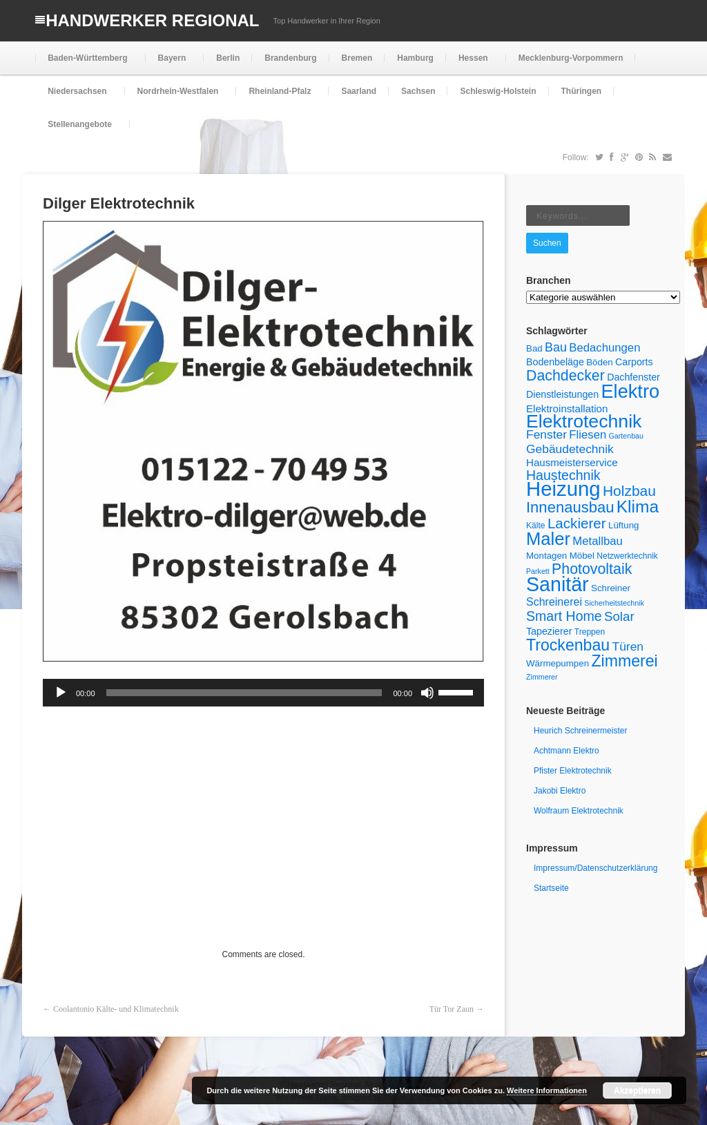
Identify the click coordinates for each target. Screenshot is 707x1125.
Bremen (357, 58)
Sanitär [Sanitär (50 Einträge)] (557, 584)
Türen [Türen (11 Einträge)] (627, 646)
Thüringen (581, 91)
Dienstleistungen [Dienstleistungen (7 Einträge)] (562, 394)
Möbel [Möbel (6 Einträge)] (582, 555)
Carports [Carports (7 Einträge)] (634, 361)
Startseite (551, 888)
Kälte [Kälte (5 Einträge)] (535, 525)
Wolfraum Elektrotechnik (578, 811)
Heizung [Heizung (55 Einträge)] (563, 488)
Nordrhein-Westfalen (177, 97)
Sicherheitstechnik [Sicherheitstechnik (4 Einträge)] (613, 603)
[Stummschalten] (427, 693)
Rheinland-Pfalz (278, 97)
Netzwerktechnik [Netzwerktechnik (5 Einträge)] (627, 556)
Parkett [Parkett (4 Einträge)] (538, 571)
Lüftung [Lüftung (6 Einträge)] (623, 525)
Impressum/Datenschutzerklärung (595, 868)
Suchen (547, 243)
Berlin (228, 58)
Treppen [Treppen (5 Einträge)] (590, 632)
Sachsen (418, 91)
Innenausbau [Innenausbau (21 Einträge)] (570, 507)
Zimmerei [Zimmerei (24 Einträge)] (624, 661)
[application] (263, 692)
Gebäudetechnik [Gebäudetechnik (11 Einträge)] (570, 449)
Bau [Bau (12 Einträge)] (556, 347)
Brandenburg (290, 58)
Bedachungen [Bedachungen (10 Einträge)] (604, 347)
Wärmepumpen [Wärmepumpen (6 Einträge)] (557, 663)
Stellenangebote (78, 130)
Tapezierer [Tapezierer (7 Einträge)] (549, 631)
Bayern (171, 64)
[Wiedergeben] (61, 693)
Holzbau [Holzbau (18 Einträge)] (629, 491)
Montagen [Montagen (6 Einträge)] (546, 555)
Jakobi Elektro (559, 791)
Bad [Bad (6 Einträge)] (534, 348)
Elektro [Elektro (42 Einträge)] (630, 391)
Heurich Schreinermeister (580, 730)
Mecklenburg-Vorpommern (571, 58)
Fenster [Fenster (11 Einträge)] (546, 434)
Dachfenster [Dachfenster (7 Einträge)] (633, 377)
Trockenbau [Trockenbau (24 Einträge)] (568, 645)
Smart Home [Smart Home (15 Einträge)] (564, 616)
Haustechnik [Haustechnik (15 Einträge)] (563, 475)
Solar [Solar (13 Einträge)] (619, 616)
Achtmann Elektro (566, 751)
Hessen (472, 64)
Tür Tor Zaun (451, 1009)
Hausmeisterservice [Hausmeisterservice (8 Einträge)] (572, 462)
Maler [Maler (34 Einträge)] (548, 538)
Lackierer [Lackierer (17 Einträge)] (577, 523)
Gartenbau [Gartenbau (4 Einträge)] (626, 436)
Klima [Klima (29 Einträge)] (638, 506)
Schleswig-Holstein (498, 91)
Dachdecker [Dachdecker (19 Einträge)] (565, 375)
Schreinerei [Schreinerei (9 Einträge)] (554, 602)
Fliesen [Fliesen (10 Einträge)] (587, 434)
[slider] (244, 692)
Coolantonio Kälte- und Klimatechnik (116, 1009)
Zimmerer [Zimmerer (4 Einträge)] (542, 677)
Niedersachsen (75, 97)
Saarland (358, 91)
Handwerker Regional (152, 20)
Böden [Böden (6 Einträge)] (599, 362)
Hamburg (415, 58)
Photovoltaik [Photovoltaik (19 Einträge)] (592, 569)
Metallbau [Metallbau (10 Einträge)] (597, 541)
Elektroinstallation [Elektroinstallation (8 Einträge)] (567, 408)
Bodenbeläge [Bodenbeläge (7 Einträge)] (555, 361)
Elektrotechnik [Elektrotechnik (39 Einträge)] (583, 421)
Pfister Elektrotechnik (573, 771)
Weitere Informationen (547, 1090)
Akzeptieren (637, 1090)
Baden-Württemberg (86, 64)
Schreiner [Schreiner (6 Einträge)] (610, 588)
